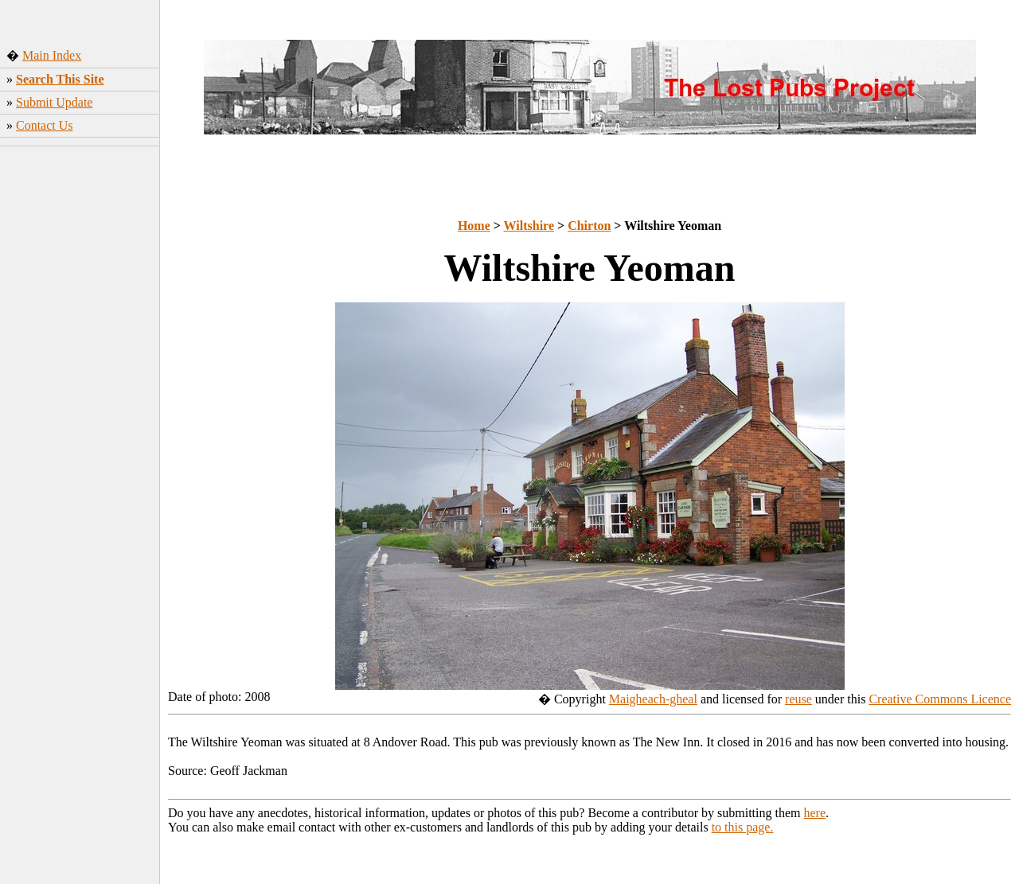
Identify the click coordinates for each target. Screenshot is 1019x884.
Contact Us (44, 125)
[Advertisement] (80, 402)
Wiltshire (529, 225)
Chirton (589, 225)
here (815, 813)
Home (474, 225)
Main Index (51, 55)
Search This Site (60, 79)
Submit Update (54, 102)
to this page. (743, 827)
